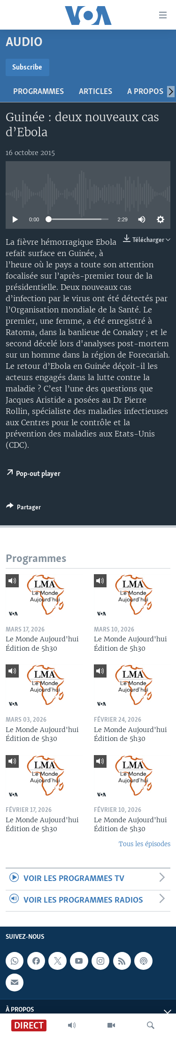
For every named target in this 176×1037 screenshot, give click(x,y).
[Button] (23, 509)
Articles (95, 91)
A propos (145, 91)
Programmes (38, 91)
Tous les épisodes (144, 844)
